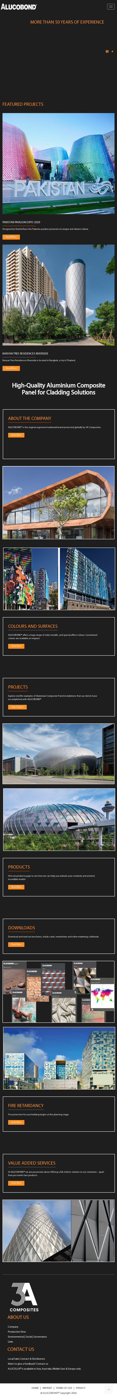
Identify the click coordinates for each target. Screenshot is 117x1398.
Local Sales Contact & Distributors (26, 1359)
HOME (35, 1388)
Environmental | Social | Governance (27, 1337)
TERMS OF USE (64, 1388)
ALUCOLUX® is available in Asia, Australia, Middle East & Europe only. (44, 1369)
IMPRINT (47, 1388)
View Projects (17, 707)
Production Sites (17, 1332)
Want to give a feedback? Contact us (28, 1364)
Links (10, 1342)
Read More (13, 236)
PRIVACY (80, 1388)
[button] (109, 1389)
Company (13, 1327)
